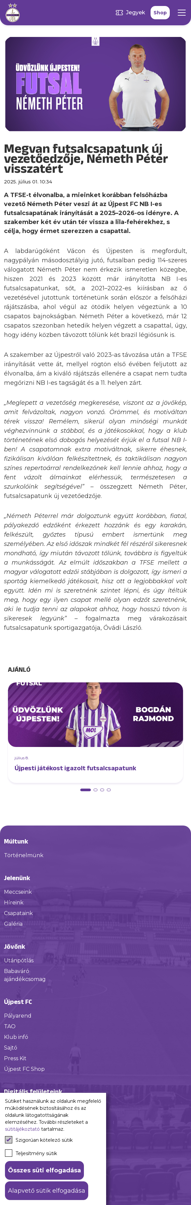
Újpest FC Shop (24, 1069)
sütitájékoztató (22, 1129)
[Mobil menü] (182, 13)
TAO (10, 1026)
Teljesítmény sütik (31, 1153)
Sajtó (10, 1048)
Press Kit (15, 1058)
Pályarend (18, 1016)
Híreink (14, 902)
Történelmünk (23, 855)
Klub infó (16, 1037)
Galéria (13, 924)
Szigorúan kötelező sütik (39, 1139)
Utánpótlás (18, 960)
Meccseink (18, 892)
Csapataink (18, 913)
